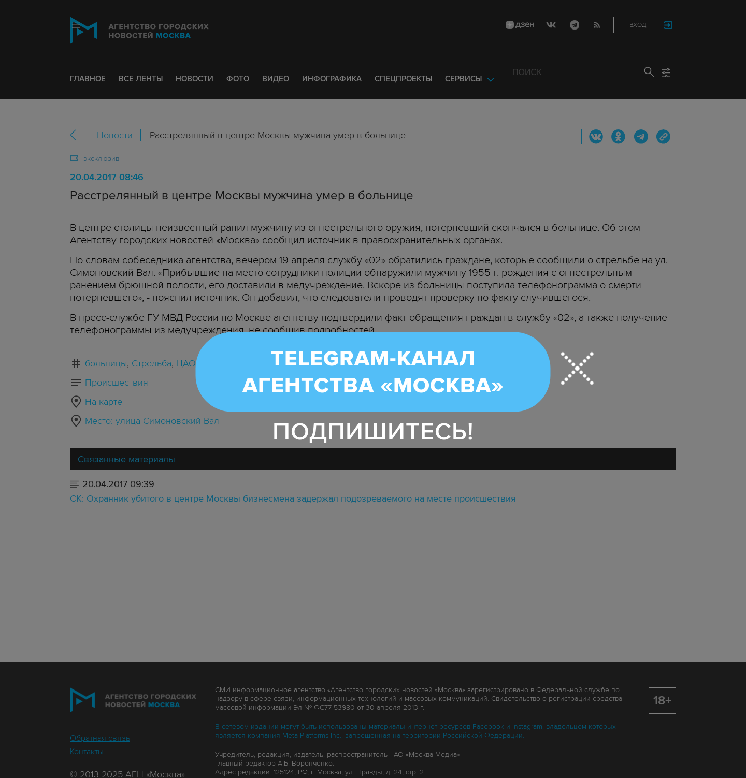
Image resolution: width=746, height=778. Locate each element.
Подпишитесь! (373, 431)
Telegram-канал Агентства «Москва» (373, 372)
